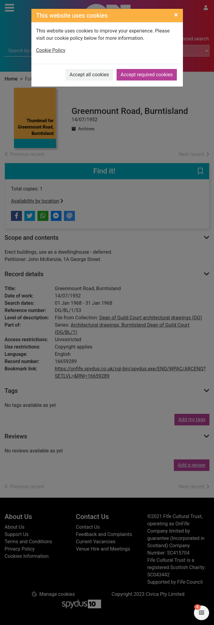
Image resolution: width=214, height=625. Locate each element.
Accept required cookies (147, 74)
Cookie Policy (50, 50)
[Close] (176, 14)
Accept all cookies (89, 74)
